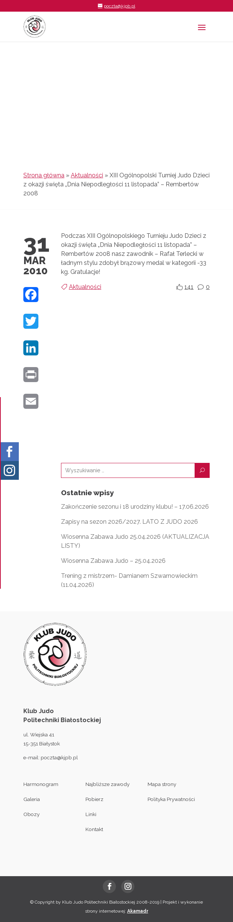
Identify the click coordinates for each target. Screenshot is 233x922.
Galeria (31, 799)
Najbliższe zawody (107, 784)
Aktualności (87, 175)
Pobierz (94, 799)
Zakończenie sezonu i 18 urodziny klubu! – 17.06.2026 (135, 506)
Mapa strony (162, 784)
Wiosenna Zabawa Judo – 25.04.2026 (113, 560)
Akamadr (137, 911)
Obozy (31, 814)
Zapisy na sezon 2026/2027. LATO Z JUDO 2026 (129, 521)
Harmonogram (40, 784)
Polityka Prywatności (171, 799)
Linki (90, 814)
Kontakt (94, 829)
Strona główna (43, 175)
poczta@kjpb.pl (59, 757)
